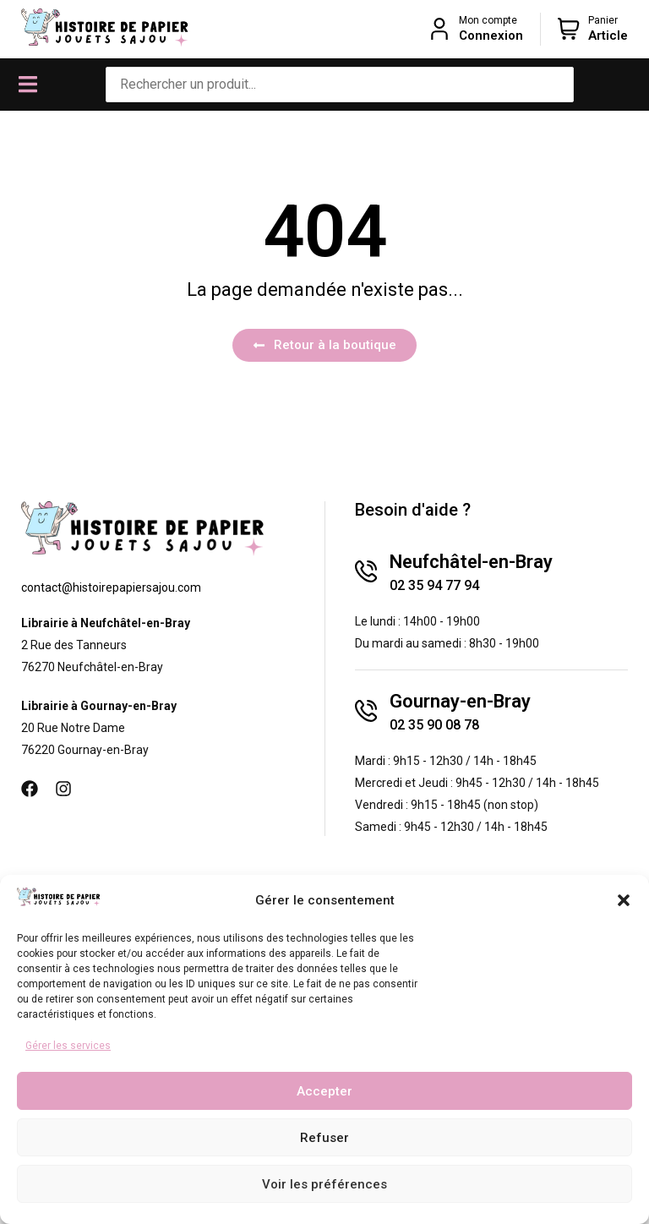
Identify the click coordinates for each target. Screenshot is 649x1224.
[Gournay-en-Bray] (366, 711)
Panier (603, 20)
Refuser (324, 1137)
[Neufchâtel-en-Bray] (366, 571)
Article (608, 35)
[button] (623, 900)
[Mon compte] (439, 29)
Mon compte (488, 20)
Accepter (324, 1091)
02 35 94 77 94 (434, 585)
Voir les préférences (324, 1184)
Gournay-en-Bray (460, 701)
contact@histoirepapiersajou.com (111, 587)
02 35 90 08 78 (434, 725)
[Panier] (569, 29)
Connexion (491, 35)
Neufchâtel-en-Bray (471, 561)
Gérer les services (68, 1046)
